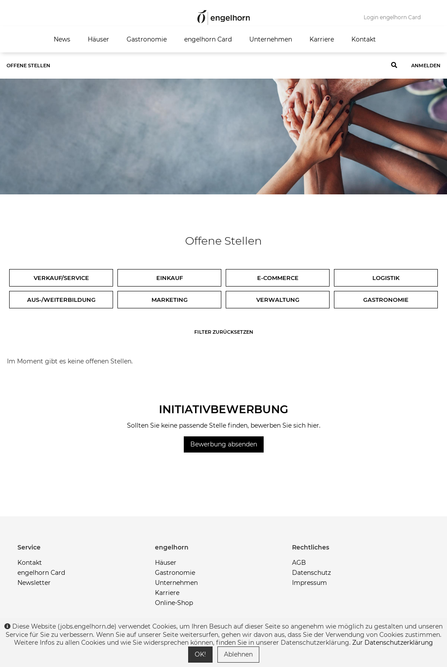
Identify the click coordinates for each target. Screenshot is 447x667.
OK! (200, 654)
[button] (86, 547)
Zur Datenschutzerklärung (392, 642)
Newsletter (34, 583)
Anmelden (425, 65)
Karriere (321, 39)
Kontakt (363, 39)
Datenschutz (311, 573)
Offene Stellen (28, 65)
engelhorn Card (208, 39)
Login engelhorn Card (392, 17)
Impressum (309, 583)
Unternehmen (270, 39)
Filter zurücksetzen (223, 332)
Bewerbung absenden (223, 444)
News (62, 39)
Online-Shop (174, 603)
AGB (299, 563)
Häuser (98, 39)
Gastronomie (147, 39)
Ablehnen (238, 654)
